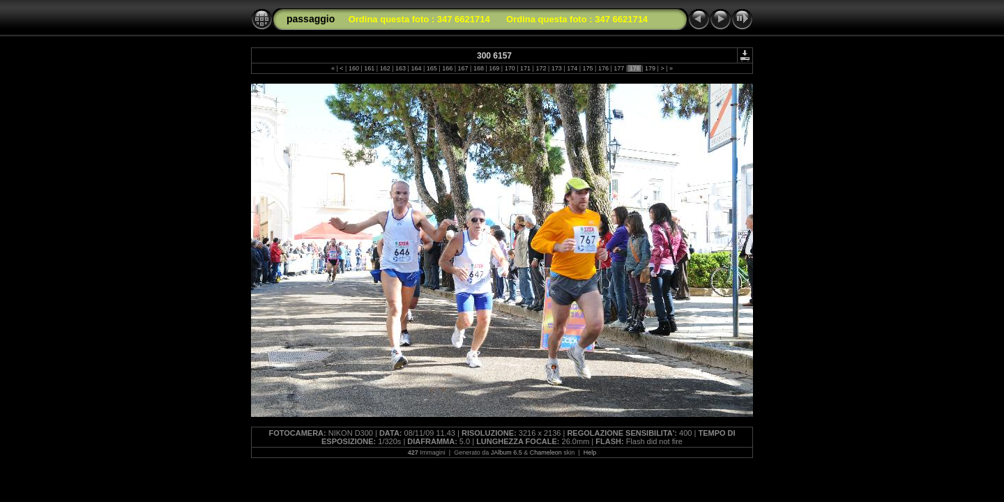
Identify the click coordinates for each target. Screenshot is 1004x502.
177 (619, 68)
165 (432, 68)
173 (556, 68)
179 (650, 68)
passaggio (311, 18)
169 (494, 68)
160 (353, 68)
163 (401, 68)
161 (369, 68)
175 (588, 68)
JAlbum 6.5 (506, 452)
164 (416, 68)
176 (603, 68)
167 (463, 68)
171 (526, 68)
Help (590, 452)
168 (478, 68)
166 (448, 68)
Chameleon (546, 452)
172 (541, 68)
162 (385, 68)
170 (510, 68)
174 (572, 68)
